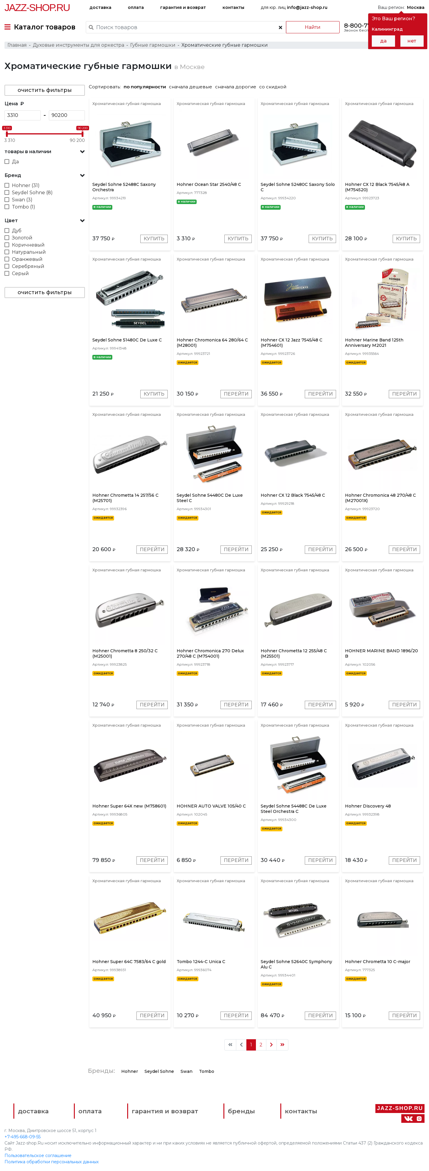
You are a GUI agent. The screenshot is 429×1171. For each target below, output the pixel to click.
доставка (100, 7)
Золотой (22, 238)
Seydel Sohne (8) (32, 192)
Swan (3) (22, 200)
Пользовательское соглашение (38, 1155)
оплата (136, 7)
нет (412, 41)
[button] (44, 151)
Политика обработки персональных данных (51, 1161)
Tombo (206, 1071)
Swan (186, 1071)
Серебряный (28, 266)
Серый (20, 273)
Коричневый (28, 245)
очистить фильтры (45, 90)
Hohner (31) (26, 185)
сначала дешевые (190, 87)
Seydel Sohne (159, 1071)
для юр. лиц (294, 7)
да (383, 41)
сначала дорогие (235, 87)
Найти (313, 27)
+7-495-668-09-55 (22, 1136)
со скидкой (272, 87)
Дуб (16, 230)
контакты (233, 7)
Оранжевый (27, 259)
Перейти (236, 394)
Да (15, 161)
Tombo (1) (23, 207)
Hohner (129, 1071)
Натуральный (29, 252)
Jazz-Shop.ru (37, 7)
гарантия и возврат (183, 7)
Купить (154, 239)
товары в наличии (27, 151)
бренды (241, 1111)
